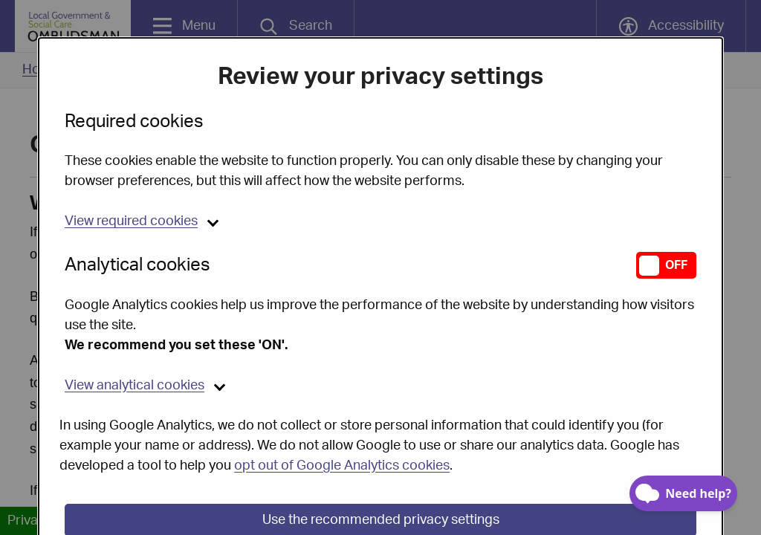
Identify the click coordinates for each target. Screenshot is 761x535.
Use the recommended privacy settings (380, 482)
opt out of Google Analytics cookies (342, 428)
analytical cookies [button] (134, 347)
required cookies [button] (131, 183)
